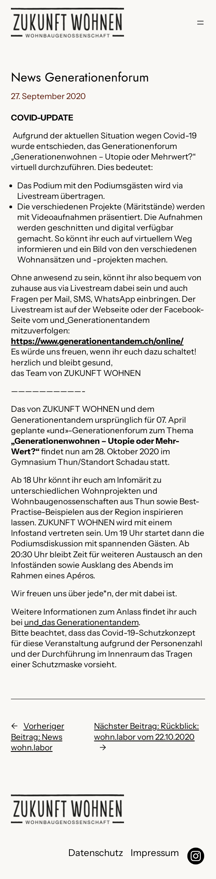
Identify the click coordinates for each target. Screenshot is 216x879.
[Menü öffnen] (200, 22)
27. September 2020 (48, 96)
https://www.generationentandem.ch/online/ (97, 341)
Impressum (155, 852)
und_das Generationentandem (81, 622)
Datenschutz (95, 852)
